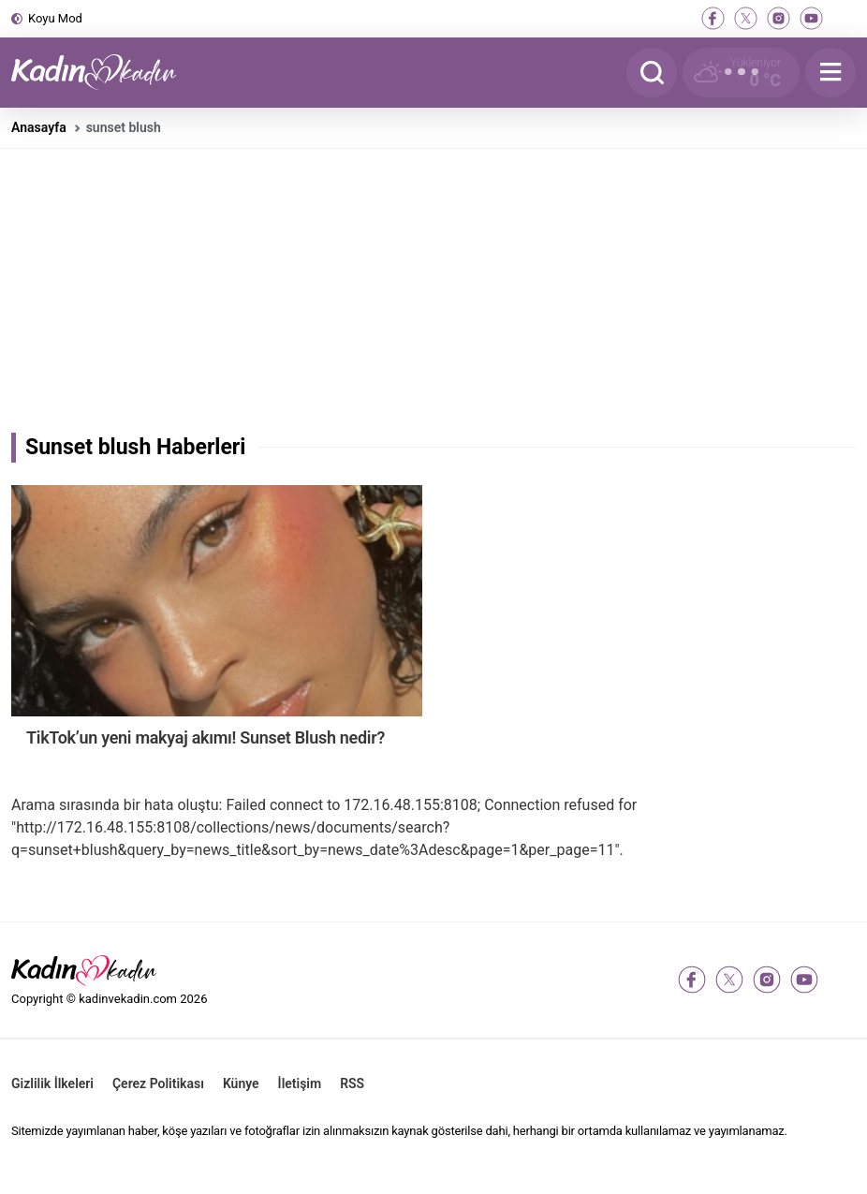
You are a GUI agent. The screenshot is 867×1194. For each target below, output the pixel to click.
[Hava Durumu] (741, 72)
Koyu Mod (55, 18)
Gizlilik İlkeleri (52, 1083)
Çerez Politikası (158, 1083)
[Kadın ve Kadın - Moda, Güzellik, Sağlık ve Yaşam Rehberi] (104, 72)
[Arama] (651, 72)
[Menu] (830, 72)
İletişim (300, 1083)
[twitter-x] (745, 18)
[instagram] (778, 18)
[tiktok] (844, 18)
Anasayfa (38, 127)
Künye (241, 1083)
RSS (352, 1083)
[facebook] (713, 18)
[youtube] (811, 18)
